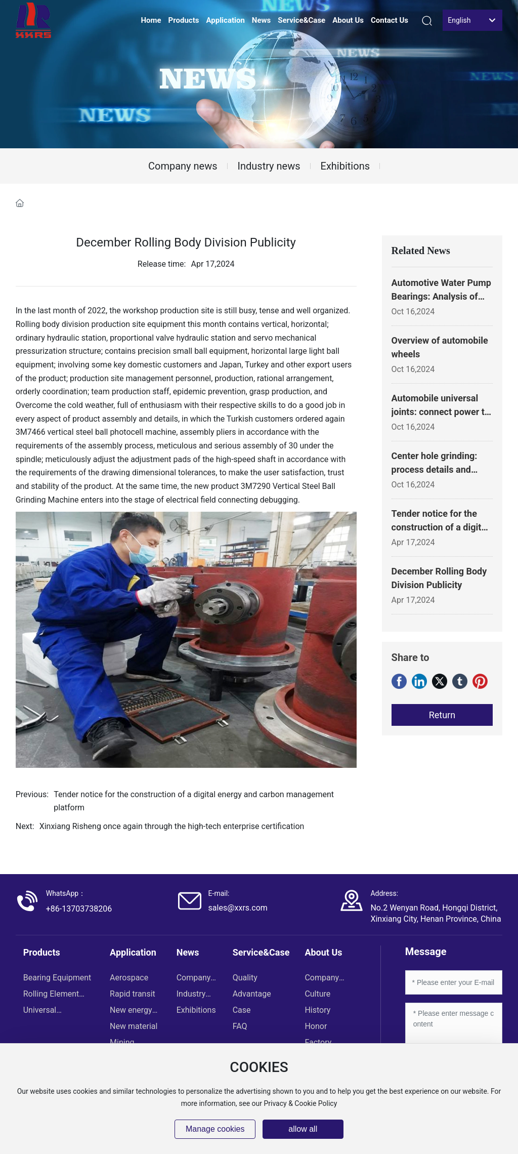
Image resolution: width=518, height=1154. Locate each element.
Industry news (269, 166)
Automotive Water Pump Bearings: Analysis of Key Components (441, 296)
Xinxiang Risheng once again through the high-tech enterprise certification (172, 826)
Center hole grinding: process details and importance (435, 469)
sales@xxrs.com (238, 908)
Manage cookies (215, 1129)
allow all (302, 1129)
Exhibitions (345, 166)
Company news (183, 166)
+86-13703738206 (79, 909)
